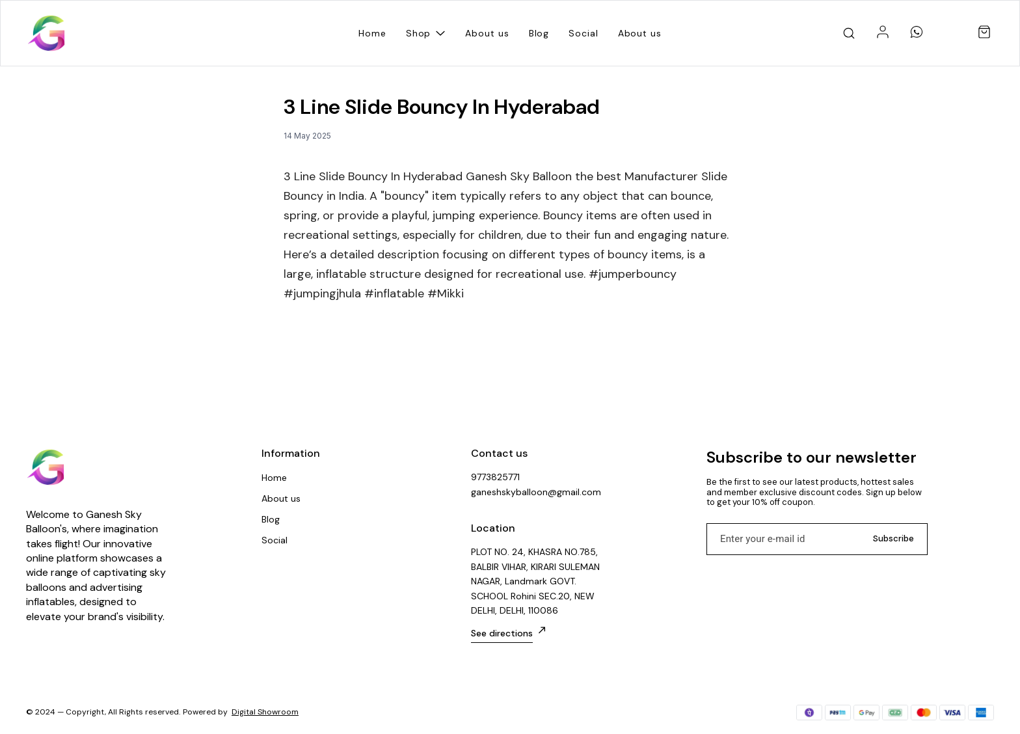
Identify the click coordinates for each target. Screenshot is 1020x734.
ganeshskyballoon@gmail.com (536, 492)
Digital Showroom (265, 712)
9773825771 (495, 477)
